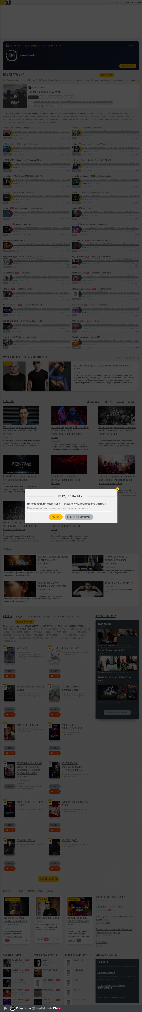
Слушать (56, 517)
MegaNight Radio (44, 1008)
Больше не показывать (78, 517)
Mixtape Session (23, 1008)
